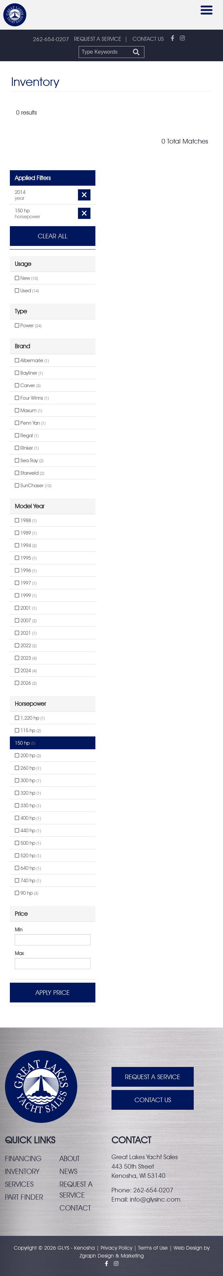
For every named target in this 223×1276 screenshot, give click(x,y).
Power (28, 326)
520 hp (28, 856)
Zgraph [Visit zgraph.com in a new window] (88, 1256)
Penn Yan (30, 423)
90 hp (26, 893)
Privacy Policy (116, 1248)
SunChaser (33, 486)
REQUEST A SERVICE (97, 39)
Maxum (28, 410)
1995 (26, 558)
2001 (26, 608)
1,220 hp (30, 718)
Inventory (22, 1171)
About (70, 1158)
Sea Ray (29, 461)
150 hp (25, 743)
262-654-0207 (51, 39)
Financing (23, 1158)
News (68, 1171)
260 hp (28, 768)
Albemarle (32, 360)
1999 (26, 595)
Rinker (26, 448)
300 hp (28, 781)
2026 (26, 683)
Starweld (29, 473)
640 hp (28, 868)
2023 (26, 658)
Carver (27, 385)
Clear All (52, 236)
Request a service (76, 1189)
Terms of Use (153, 1248)
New (26, 278)
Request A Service (152, 1077)
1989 (26, 533)
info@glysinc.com (155, 1199)
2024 (26, 671)
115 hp (28, 730)
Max (19, 953)
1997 (26, 583)
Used (27, 291)
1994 (26, 545)
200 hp (28, 755)
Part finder (24, 1197)
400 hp (28, 818)
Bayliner (29, 373)
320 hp (28, 793)
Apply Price (53, 993)
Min (18, 930)
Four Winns (32, 398)
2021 (26, 633)
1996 (26, 570)
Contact (75, 1208)
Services (19, 1184)
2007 (26, 621)
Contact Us (153, 1100)
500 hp (28, 843)
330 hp (28, 806)
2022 (26, 646)
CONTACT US (148, 39)
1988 (26, 520)
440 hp (28, 831)
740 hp (28, 881)
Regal (26, 436)
